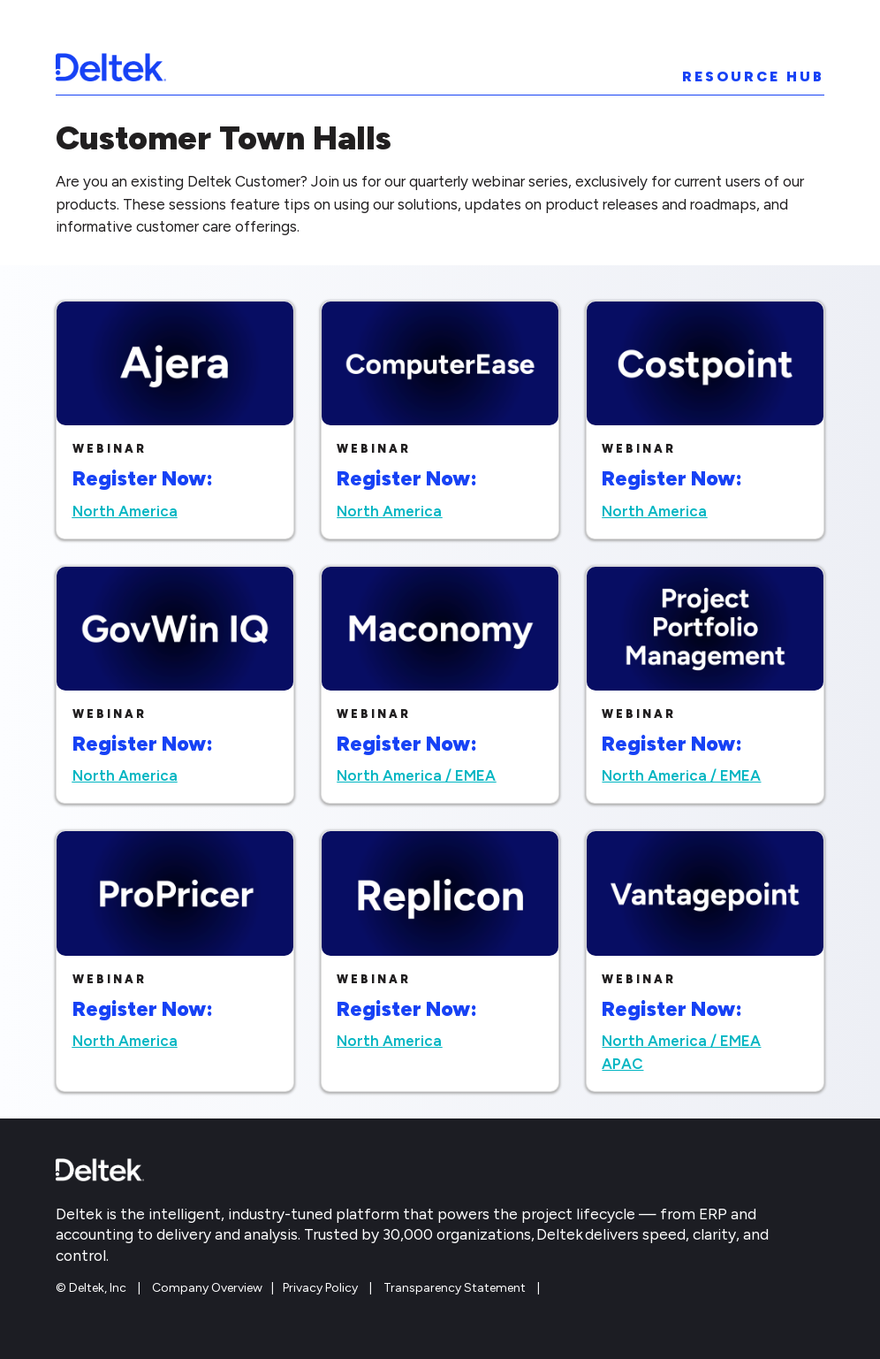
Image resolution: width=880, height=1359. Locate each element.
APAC (622, 1064)
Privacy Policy (320, 1287)
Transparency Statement (454, 1287)
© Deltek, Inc (92, 1287)
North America (125, 511)
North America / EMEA (416, 775)
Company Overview (207, 1287)
